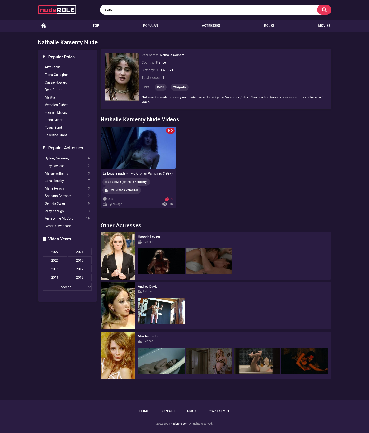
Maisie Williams (67, 174)
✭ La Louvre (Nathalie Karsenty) (126, 182)
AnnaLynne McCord (67, 218)
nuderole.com (179, 423)
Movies (324, 25)
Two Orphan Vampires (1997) (227, 97)
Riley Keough (67, 211)
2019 (79, 260)
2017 (79, 269)
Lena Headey (67, 181)
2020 (54, 260)
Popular (150, 25)
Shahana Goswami (67, 196)
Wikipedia (179, 87)
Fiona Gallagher (56, 75)
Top (96, 25)
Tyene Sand (53, 127)
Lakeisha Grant (56, 135)
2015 (79, 277)
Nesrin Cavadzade (67, 226)
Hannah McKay (56, 112)
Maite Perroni (67, 188)
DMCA (192, 411)
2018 (54, 269)
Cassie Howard (56, 82)
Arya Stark (52, 67)
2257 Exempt (219, 411)
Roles (269, 25)
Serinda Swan (67, 204)
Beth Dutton (53, 90)
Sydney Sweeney (67, 158)
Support (168, 411)
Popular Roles (61, 56)
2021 (79, 252)
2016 (54, 277)
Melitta (50, 97)
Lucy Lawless (67, 166)
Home (44, 26)
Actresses (211, 25)
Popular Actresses (65, 147)
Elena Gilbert (54, 120)
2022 (54, 252)
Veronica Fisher (56, 105)
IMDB (160, 87)
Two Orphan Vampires (123, 190)
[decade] (67, 287)
